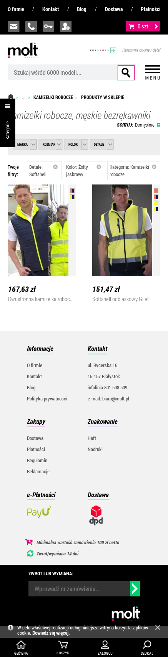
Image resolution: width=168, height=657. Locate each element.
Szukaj (126, 72)
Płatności (150, 9)
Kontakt (50, 9)
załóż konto (66, 26)
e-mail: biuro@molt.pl (108, 398)
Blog (81, 9)
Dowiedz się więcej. (51, 632)
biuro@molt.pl (14, 26)
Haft (92, 438)
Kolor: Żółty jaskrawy (83, 170)
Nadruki (95, 449)
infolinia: (31, 26)
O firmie (16, 9)
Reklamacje (38, 471)
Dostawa (114, 9)
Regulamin (37, 460)
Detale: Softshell (43, 170)
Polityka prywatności (47, 398)
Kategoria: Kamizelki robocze (133, 170)
